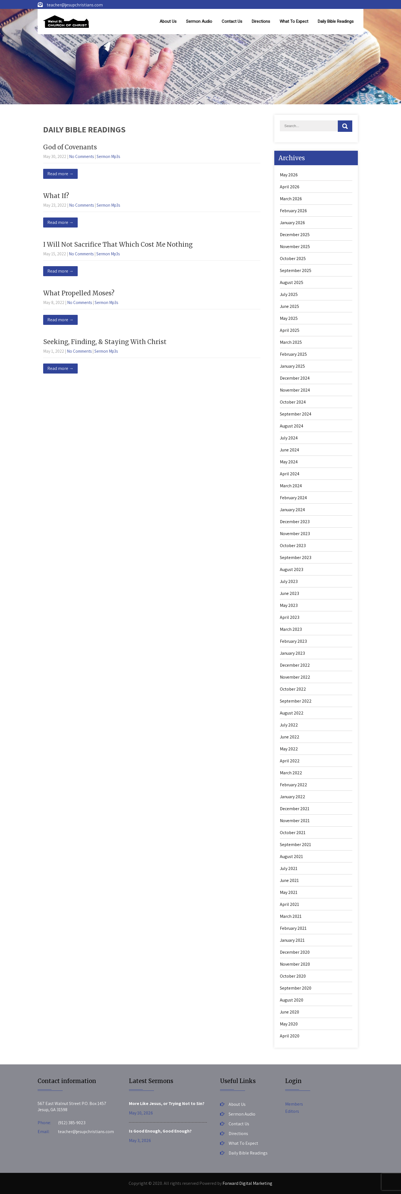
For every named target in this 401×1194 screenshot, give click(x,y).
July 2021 (288, 868)
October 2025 (293, 258)
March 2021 (291, 916)
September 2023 (295, 557)
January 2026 (292, 223)
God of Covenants (70, 147)
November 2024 (295, 390)
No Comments (81, 156)
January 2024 (292, 510)
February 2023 (293, 641)
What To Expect (294, 21)
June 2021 (289, 880)
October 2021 (292, 832)
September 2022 (296, 701)
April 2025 (289, 330)
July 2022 (289, 725)
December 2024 (295, 378)
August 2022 (292, 713)
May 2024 (289, 462)
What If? (56, 196)
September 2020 (295, 988)
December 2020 (295, 952)
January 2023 (292, 653)
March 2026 (291, 199)
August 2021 (291, 856)
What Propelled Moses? (78, 293)
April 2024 (289, 474)
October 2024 (293, 402)
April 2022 (290, 761)
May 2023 (289, 605)
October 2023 (293, 545)
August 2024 (291, 426)
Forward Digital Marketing (247, 1183)
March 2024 (291, 486)
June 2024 (289, 450)
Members (294, 1104)
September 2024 (295, 414)
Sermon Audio (199, 21)
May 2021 (288, 892)
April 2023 (289, 617)
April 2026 (289, 187)
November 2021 (295, 821)
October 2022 (293, 689)
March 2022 (291, 773)
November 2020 (295, 964)
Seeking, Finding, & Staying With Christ (105, 342)
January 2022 (292, 797)
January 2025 (292, 366)
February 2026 (293, 211)
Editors (292, 1111)
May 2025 (289, 318)
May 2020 (289, 1024)
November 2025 (295, 246)
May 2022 (289, 749)
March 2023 (291, 629)
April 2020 (289, 1036)
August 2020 (291, 1000)
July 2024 (289, 438)
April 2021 (289, 904)
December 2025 (295, 235)
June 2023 (289, 593)
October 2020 (293, 976)
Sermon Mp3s (108, 156)
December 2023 (295, 522)
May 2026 (289, 175)
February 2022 (293, 785)
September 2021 (295, 844)
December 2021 (294, 809)
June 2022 (289, 737)
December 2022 (295, 665)
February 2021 (293, 928)
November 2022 (295, 677)
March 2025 (291, 342)
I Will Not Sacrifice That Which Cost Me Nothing (118, 244)
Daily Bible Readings (336, 21)
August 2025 (291, 282)
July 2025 (289, 294)
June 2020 (289, 1012)
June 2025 (289, 306)
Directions (261, 21)
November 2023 (295, 534)
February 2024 (293, 498)
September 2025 (295, 270)
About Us (168, 21)
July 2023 (289, 581)
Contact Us (232, 21)
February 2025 (293, 354)
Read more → (60, 174)
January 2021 (292, 940)
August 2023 (291, 569)
